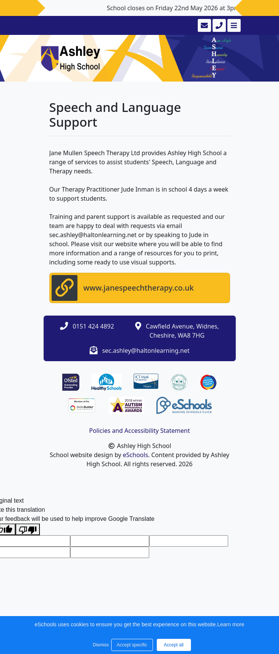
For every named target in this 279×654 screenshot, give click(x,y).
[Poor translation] (28, 529)
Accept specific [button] (132, 645)
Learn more (230, 624)
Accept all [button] (173, 645)
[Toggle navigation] (233, 25)
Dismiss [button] (100, 645)
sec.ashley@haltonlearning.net (145, 350)
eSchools (135, 455)
